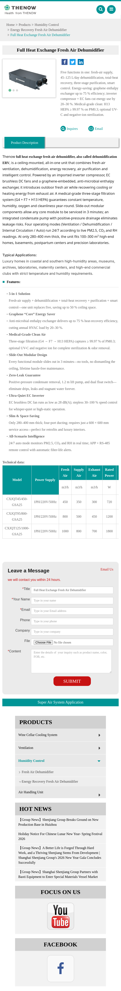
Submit (72, 681)
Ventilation (60, 748)
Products (25, 25)
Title (26, 589)
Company (22, 630)
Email (95, 128)
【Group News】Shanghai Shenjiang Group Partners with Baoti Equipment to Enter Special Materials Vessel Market (58, 874)
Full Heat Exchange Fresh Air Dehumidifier (40, 35)
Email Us (107, 569)
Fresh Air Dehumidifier (34, 771)
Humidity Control (47, 25)
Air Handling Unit (60, 794)
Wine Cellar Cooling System (60, 735)
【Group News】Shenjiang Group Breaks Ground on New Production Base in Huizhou (58, 822)
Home (10, 25)
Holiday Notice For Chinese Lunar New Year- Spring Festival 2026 (60, 836)
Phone (25, 620)
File (27, 641)
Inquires (69, 128)
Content (13, 651)
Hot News (35, 809)
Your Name (21, 599)
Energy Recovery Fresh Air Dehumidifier (38, 30)
